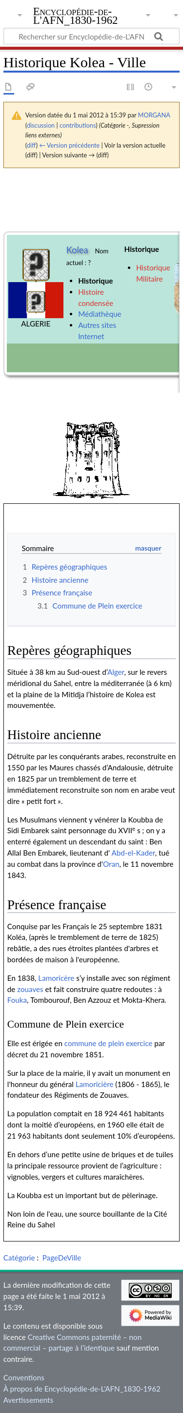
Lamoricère (56, 978)
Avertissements (28, 1399)
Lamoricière (95, 1084)
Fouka (17, 999)
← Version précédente (69, 145)
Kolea (77, 250)
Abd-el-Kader (133, 852)
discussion (41, 125)
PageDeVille (61, 1257)
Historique (95, 280)
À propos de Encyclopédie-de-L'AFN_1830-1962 (82, 1388)
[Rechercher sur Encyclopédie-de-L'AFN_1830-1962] (91, 36)
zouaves (30, 989)
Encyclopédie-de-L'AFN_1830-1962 (75, 16)
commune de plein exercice (108, 1043)
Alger (115, 672)
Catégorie (19, 1257)
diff (31, 145)
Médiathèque (99, 313)
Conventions (23, 1377)
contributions (78, 125)
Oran (111, 863)
